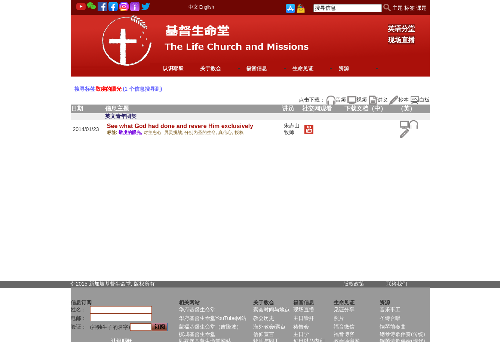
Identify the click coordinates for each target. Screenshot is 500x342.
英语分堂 (401, 28)
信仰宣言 (263, 334)
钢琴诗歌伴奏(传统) (402, 334)
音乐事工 (390, 310)
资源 (343, 68)
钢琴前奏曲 (393, 327)
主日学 (301, 334)
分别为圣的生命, (201, 132)
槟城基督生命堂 (197, 334)
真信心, (226, 132)
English (206, 7)
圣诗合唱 (390, 318)
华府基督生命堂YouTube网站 (212, 318)
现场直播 (401, 40)
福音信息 (256, 68)
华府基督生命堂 (197, 310)
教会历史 (263, 318)
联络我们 (396, 284)
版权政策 (353, 284)
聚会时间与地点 (271, 310)
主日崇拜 (303, 318)
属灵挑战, (174, 132)
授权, (239, 132)
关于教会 (210, 68)
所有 (149, 284)
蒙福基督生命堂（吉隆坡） (210, 327)
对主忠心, (154, 132)
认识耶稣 (173, 68)
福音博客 (344, 334)
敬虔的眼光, (131, 132)
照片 (339, 318)
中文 (193, 7)
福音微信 (344, 327)
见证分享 (344, 310)
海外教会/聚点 (269, 327)
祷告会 (301, 327)
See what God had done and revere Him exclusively (180, 126)
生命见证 (302, 68)
